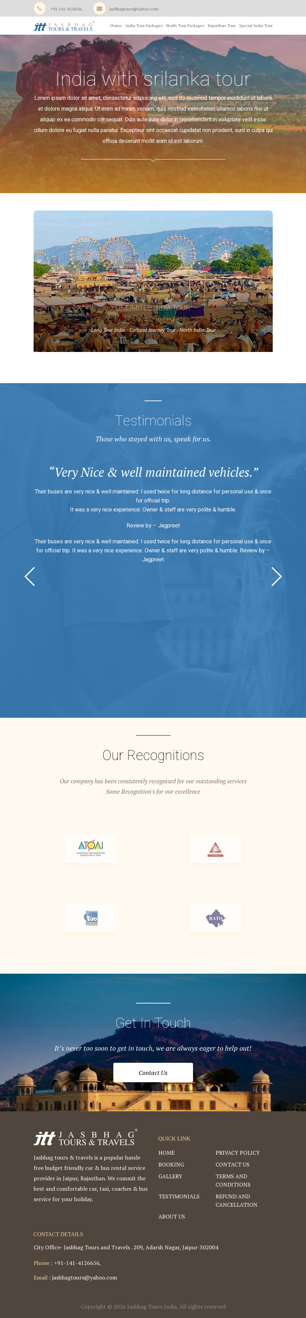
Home (116, 25)
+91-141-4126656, (66, 8)
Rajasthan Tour (222, 25)
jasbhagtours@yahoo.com (134, 8)
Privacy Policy (238, 1152)
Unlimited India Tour (153, 308)
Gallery (170, 1176)
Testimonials (179, 1196)
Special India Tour (256, 25)
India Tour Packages (144, 25)
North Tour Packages (185, 25)
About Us (171, 1216)
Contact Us (153, 1072)
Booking (171, 1164)
